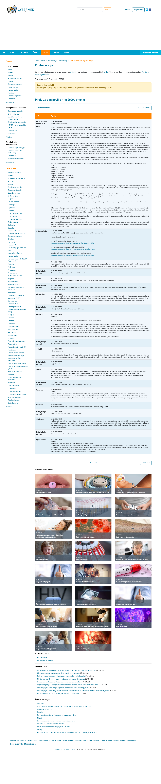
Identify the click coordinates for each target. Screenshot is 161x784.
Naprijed (146, 463)
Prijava (127, 10)
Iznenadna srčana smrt (16, 253)
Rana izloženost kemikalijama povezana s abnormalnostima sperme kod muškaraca (66, 670)
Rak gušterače (13, 329)
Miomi (39, 718)
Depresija (11, 205)
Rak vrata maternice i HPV (17, 347)
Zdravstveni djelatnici (150, 52)
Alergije (10, 72)
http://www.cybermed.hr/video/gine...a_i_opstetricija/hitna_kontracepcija (72, 255)
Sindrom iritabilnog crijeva (17, 363)
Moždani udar (13, 282)
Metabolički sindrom (15, 276)
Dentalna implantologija (16, 148)
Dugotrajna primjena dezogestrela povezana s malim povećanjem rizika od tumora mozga (68, 685)
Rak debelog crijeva (15, 96)
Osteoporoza (12, 301)
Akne (10, 69)
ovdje (106, 72)
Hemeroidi (11, 242)
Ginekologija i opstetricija (17, 122)
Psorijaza (11, 93)
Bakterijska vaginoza (44, 709)
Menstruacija (12, 273)
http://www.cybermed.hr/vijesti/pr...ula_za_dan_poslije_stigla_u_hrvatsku (72, 243)
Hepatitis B (12, 245)
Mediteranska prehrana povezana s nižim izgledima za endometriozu (61, 679)
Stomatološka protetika (16, 159)
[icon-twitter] (146, 9)
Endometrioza (13, 222)
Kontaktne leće (13, 87)
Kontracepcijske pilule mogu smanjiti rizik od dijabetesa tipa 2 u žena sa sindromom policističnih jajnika (73, 691)
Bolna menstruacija (14, 190)
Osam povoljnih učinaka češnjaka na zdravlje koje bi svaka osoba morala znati (64, 706)
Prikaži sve (10, 102)
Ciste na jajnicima (14, 196)
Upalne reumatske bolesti (17, 394)
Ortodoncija (12, 156)
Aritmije (10, 181)
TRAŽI (107, 10)
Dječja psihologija (14, 114)
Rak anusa (11, 321)
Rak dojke (11, 99)
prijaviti (73, 72)
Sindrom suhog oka (14, 371)
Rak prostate (12, 344)
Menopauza (12, 270)
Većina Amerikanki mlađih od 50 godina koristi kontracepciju (58, 693)
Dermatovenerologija (15, 111)
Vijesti (12, 52)
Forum (45, 52)
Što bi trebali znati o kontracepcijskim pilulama (53, 727)
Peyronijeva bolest (14, 307)
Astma (10, 75)
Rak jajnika (12, 332)
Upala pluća (12, 388)
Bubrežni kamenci (14, 193)
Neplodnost (12, 293)
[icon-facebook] (149, 9)
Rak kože (11, 338)
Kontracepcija (13, 90)
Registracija (138, 10)
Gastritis (11, 228)
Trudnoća (11, 383)
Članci (35, 52)
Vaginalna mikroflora (15, 397)
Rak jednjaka (12, 335)
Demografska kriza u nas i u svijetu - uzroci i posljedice (56, 721)
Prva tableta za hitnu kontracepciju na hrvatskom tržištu (56, 715)
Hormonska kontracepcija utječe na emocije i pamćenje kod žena (59, 682)
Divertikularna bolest (15, 213)
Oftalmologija (12, 130)
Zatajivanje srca (13, 400)
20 (96, 463)
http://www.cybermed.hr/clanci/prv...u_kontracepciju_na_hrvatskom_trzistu (73, 249)
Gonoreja (40, 703)
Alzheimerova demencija (16, 178)
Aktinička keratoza (14, 172)
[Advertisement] (80, 33)
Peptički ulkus (13, 304)
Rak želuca (12, 350)
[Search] (90, 10)
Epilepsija (11, 225)
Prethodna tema (43, 108)
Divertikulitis (12, 216)
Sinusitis (11, 374)
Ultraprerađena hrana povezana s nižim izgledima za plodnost (58, 673)
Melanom (11, 267)
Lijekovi (56, 52)
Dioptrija (11, 210)
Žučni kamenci (13, 403)
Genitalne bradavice (15, 84)
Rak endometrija (13, 326)
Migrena (11, 279)
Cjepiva (10, 81)
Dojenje (39, 730)
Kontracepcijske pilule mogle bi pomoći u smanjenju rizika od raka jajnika (62, 688)
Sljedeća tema (144, 108)
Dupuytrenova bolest (15, 219)
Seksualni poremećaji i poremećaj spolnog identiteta (16, 358)
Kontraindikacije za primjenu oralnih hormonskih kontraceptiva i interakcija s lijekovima (67, 732)
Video (66, 52)
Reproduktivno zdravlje (16, 353)
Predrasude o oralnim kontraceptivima (50, 724)
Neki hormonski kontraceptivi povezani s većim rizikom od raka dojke (61, 676)
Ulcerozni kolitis (13, 385)
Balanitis (40, 712)
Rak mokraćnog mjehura (16, 341)
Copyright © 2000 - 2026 (65, 749)
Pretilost (11, 315)
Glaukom (11, 239)
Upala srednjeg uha (14, 391)
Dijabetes (11, 207)
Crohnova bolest (13, 202)
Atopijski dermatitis (14, 78)
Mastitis (11, 264)
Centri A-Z (24, 52)
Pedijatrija (11, 133)
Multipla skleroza (14, 284)
